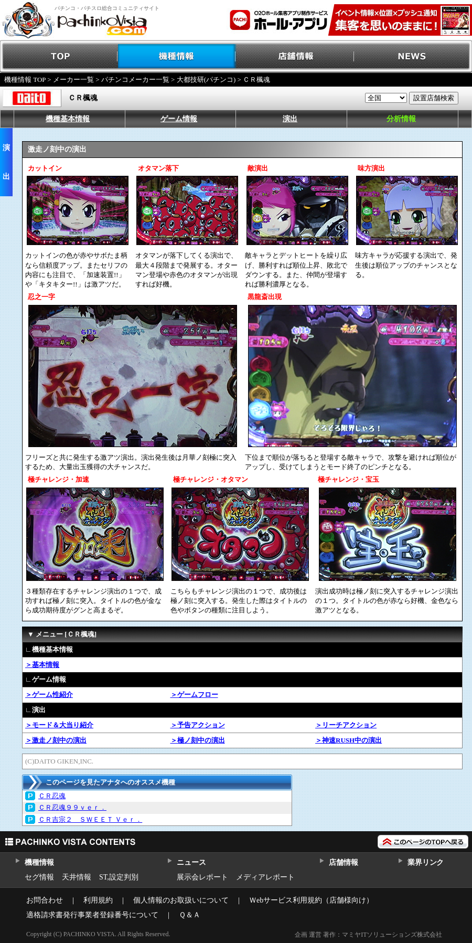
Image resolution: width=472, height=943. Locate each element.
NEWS (413, 56)
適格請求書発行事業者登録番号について (92, 915)
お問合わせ (44, 900)
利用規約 (98, 900)
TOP (59, 56)
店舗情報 (295, 56)
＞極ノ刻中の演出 (197, 740)
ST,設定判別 (118, 877)
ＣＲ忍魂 (52, 796)
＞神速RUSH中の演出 (348, 740)
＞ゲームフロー (194, 694)
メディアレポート (265, 877)
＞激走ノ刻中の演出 (56, 740)
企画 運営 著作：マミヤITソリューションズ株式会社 (368, 934)
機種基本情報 (68, 119)
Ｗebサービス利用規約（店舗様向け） (311, 900)
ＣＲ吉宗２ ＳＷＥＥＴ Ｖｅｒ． (90, 819)
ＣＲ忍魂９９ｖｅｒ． (72, 807)
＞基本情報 (42, 665)
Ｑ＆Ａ (189, 915)
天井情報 (76, 877)
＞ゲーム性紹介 (49, 694)
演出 (290, 119)
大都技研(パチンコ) (206, 79)
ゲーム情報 (178, 119)
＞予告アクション (197, 725)
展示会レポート (202, 877)
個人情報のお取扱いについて (181, 900)
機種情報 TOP (25, 79)
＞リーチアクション (346, 725)
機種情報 (177, 56)
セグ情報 (39, 877)
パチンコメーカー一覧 (135, 79)
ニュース (191, 862)
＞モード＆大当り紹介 (59, 725)
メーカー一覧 (73, 79)
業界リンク (425, 862)
